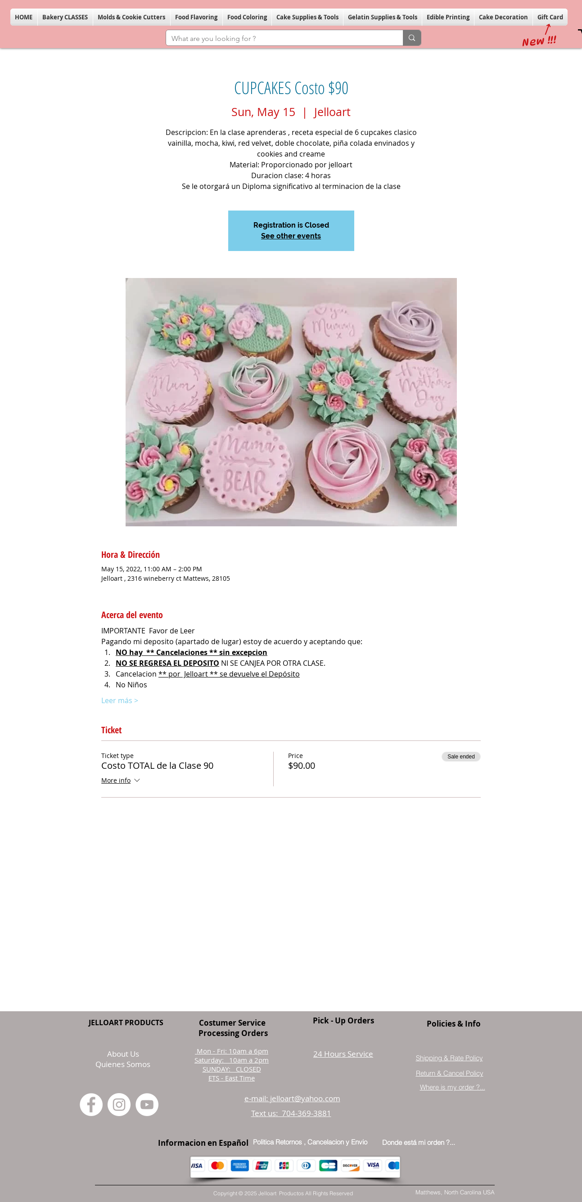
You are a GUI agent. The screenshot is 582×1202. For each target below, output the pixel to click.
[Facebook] (91, 1104)
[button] (65, 17)
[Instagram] (119, 1104)
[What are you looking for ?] (277, 38)
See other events (291, 236)
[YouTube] (146, 1104)
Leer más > (119, 700)
